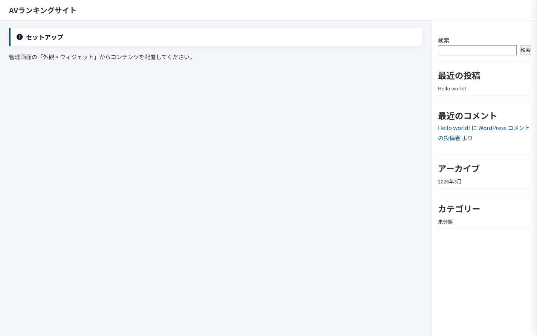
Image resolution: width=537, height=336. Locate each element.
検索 (443, 40)
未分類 (445, 221)
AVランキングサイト (43, 10)
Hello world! (452, 88)
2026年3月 (450, 181)
